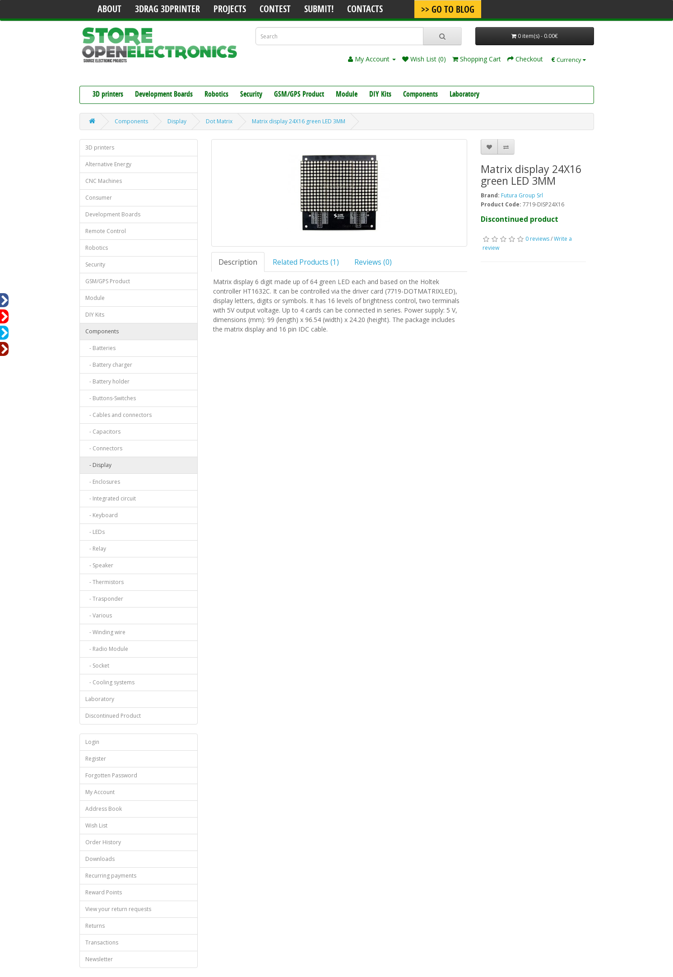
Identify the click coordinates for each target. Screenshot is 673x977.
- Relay (95, 548)
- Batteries (100, 348)
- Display (98, 465)
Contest (275, 9)
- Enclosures (102, 482)
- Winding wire (105, 632)
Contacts (365, 9)
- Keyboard (101, 515)
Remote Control (105, 231)
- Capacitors (103, 431)
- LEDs (95, 532)
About (109, 9)
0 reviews (537, 239)
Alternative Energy (108, 164)
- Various (98, 615)
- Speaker (99, 565)
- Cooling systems (110, 682)
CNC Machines (103, 181)
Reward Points (103, 892)
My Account (100, 792)
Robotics (216, 94)
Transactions (101, 942)
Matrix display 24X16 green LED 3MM (298, 121)
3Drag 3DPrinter (167, 9)
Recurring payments (110, 875)
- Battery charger (108, 365)
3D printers (108, 94)
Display (176, 121)
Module (346, 94)
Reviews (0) (373, 262)
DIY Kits (380, 94)
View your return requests (118, 909)
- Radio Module (106, 649)
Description (237, 262)
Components (420, 94)
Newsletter (99, 959)
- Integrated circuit (110, 498)
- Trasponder (104, 599)
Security (251, 94)
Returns (95, 926)
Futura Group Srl (522, 195)
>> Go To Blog (447, 10)
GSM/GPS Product (299, 94)
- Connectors (103, 448)
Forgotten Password (111, 775)
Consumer (98, 197)
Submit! (319, 9)
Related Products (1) (306, 262)
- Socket (97, 665)
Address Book (103, 809)
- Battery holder (107, 381)
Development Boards (164, 94)
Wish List (96, 825)
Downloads (100, 859)
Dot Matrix (219, 121)
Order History (103, 842)
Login (92, 742)
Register (95, 758)
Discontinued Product (113, 716)
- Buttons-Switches (110, 398)
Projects (230, 9)
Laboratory (464, 94)
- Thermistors (104, 582)
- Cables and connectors (118, 415)
